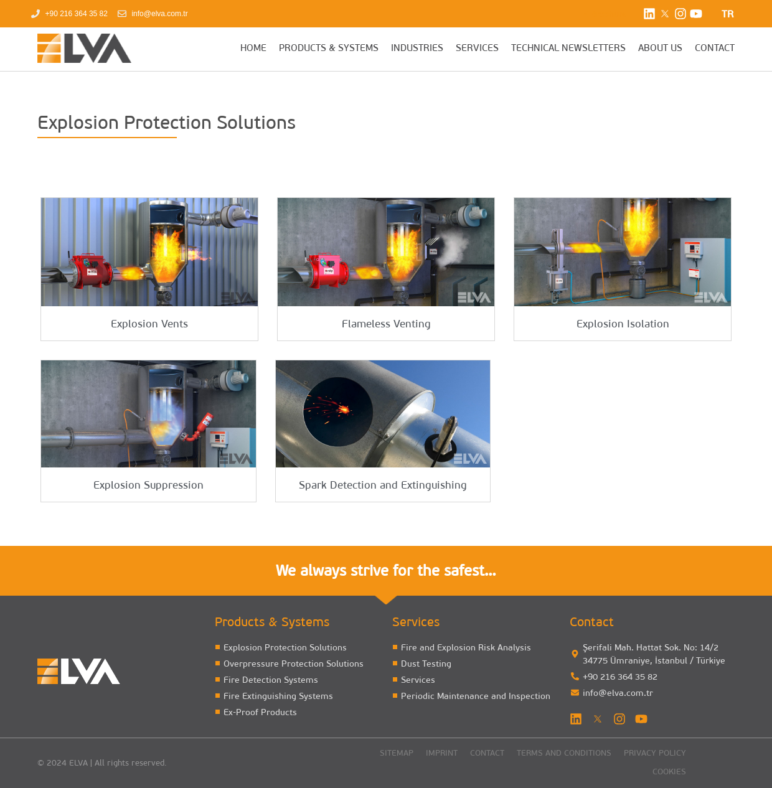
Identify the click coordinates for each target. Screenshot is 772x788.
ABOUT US (660, 49)
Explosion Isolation (623, 324)
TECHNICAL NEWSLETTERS (568, 49)
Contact (487, 753)
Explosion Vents (149, 324)
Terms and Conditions (564, 753)
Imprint (442, 753)
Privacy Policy (655, 753)
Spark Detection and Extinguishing (383, 486)
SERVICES (477, 49)
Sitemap (396, 753)
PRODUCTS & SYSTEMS (329, 49)
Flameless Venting (386, 324)
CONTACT (715, 49)
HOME (253, 49)
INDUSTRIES (417, 49)
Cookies (669, 772)
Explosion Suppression (148, 486)
